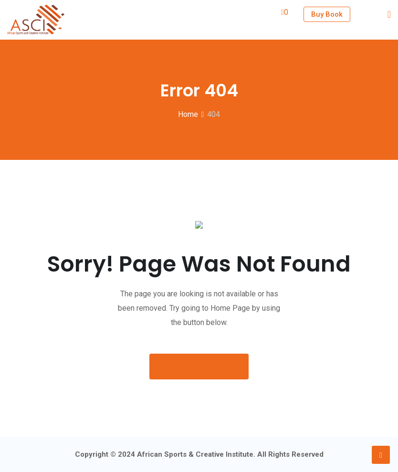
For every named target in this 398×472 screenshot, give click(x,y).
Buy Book (327, 14)
